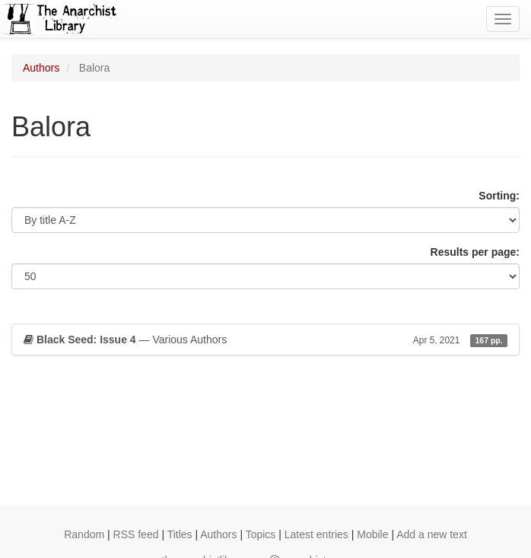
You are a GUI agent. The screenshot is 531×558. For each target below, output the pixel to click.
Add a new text (431, 534)
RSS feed (136, 534)
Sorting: (499, 196)
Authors (41, 68)
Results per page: (475, 252)
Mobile (372, 534)
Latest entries (316, 534)
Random (84, 534)
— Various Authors (265, 339)
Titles (179, 534)
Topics (261, 534)
